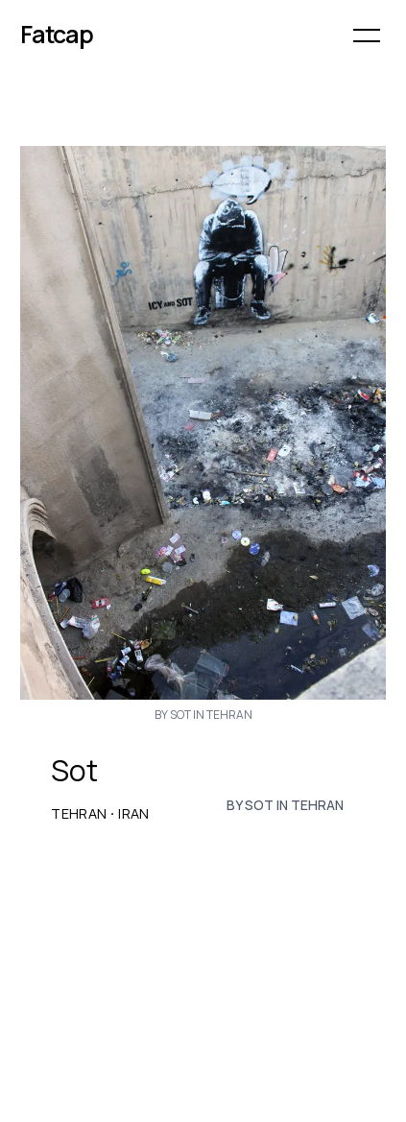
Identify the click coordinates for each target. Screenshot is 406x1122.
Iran (133, 814)
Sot (74, 770)
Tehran (79, 814)
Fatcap (56, 34)
